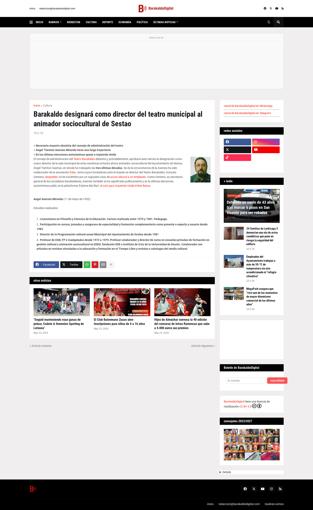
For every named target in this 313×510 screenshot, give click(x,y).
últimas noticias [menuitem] (164, 22)
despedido (51, 177)
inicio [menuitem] (39, 22)
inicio (32, 8)
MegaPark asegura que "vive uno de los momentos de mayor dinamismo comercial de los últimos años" (262, 296)
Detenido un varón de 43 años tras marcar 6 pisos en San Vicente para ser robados (251, 207)
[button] (33, 22)
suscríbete (277, 380)
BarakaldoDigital (234, 401)
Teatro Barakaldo (84, 159)
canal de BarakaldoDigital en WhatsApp (248, 106)
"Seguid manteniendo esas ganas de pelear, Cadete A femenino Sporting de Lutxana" (59, 324)
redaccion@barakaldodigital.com (57, 8)
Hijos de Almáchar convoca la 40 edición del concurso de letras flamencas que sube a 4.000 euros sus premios (182, 324)
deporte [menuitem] (107, 22)
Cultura (47, 105)
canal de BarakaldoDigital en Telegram (247, 113)
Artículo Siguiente (202, 345)
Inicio (37, 105)
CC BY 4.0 (250, 406)
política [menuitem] (142, 22)
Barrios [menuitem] (54, 22)
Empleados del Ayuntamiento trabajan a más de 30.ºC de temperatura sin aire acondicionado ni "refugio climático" (261, 266)
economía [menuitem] (125, 22)
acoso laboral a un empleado (128, 177)
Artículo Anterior (42, 345)
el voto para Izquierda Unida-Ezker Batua (125, 185)
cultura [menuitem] (91, 22)
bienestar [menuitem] (73, 22)
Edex (73, 172)
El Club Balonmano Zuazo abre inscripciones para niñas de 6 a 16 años (119, 322)
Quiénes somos (274, 504)
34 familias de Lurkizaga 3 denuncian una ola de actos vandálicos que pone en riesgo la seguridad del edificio (262, 236)
